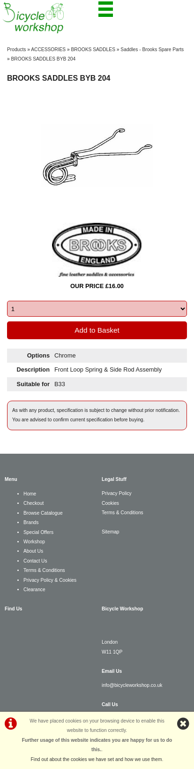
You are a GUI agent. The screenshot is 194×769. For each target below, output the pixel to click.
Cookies (110, 503)
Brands (30, 522)
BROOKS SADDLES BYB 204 (43, 58)
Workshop (34, 541)
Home (29, 493)
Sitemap (110, 531)
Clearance (34, 589)
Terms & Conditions (44, 570)
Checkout (33, 503)
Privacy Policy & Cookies (49, 580)
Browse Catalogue (43, 513)
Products (16, 49)
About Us (33, 551)
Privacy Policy (117, 493)
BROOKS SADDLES (93, 49)
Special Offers (38, 532)
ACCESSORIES (48, 49)
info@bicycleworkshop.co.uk (132, 685)
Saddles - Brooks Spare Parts (152, 49)
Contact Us (35, 560)
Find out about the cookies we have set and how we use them (96, 759)
